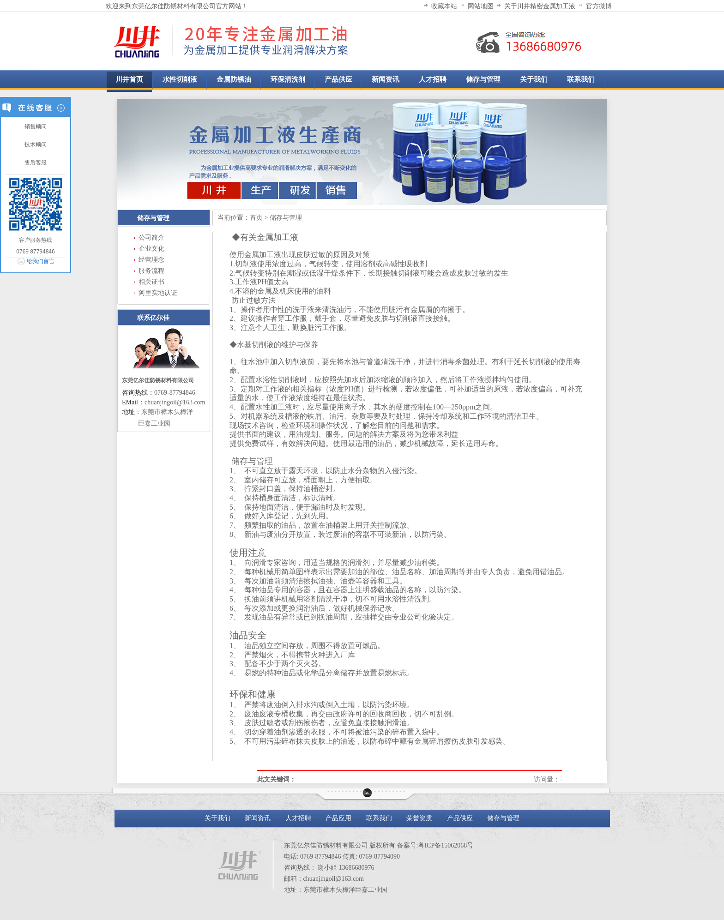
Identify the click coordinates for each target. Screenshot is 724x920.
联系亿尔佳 (153, 317)
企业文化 (151, 248)
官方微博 (599, 6)
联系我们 (379, 818)
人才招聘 (298, 818)
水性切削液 (180, 79)
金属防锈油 (234, 79)
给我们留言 (40, 261)
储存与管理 (153, 218)
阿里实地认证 (158, 292)
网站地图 (481, 6)
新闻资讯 (258, 818)
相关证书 (151, 281)
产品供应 (461, 818)
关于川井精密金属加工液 (539, 6)
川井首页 (129, 79)
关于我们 (217, 818)
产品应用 (338, 818)
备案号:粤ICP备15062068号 (435, 845)
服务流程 (151, 270)
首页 (256, 217)
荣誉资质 (419, 818)
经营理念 (151, 259)
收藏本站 (444, 6)
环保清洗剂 (288, 79)
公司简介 (151, 237)
